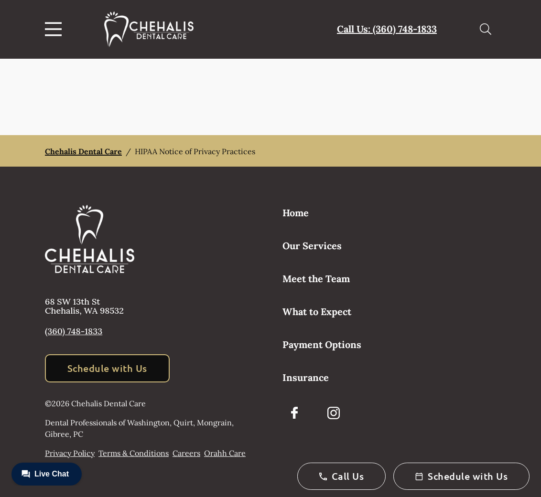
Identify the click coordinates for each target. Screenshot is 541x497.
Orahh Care (225, 453)
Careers (186, 453)
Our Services (312, 246)
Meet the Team (316, 279)
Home (295, 213)
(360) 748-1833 (73, 331)
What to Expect (316, 311)
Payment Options (321, 344)
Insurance (305, 377)
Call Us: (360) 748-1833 (387, 29)
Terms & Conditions (133, 453)
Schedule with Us (107, 368)
